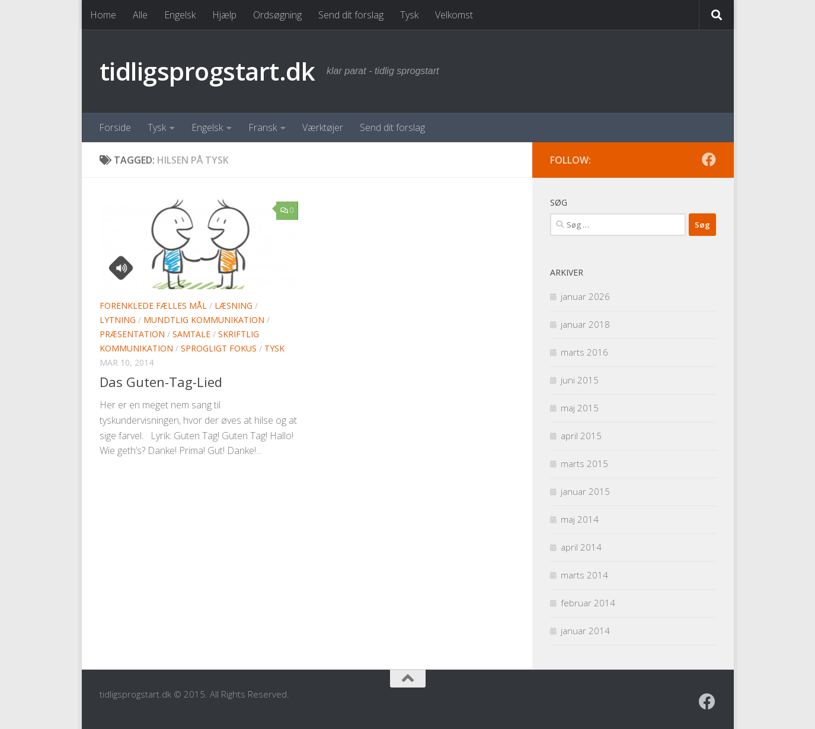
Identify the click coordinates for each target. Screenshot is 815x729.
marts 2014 (584, 575)
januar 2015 (585, 491)
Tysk (409, 14)
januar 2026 (585, 296)
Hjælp (224, 14)
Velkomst (454, 14)
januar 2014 (585, 631)
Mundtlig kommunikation (203, 319)
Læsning (234, 305)
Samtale (191, 334)
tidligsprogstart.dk (207, 71)
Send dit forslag (350, 14)
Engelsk (180, 14)
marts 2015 (584, 463)
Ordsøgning (277, 14)
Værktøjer (322, 127)
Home (103, 14)
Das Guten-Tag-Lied (161, 382)
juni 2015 (580, 380)
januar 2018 (585, 324)
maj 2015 (580, 408)
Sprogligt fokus (219, 348)
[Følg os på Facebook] (709, 159)
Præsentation (132, 334)
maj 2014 (580, 519)
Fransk (262, 127)
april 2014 (581, 547)
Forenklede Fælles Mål (153, 305)
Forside (115, 127)
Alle (140, 14)
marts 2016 (584, 352)
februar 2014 (588, 603)
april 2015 (581, 436)
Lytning (118, 319)
